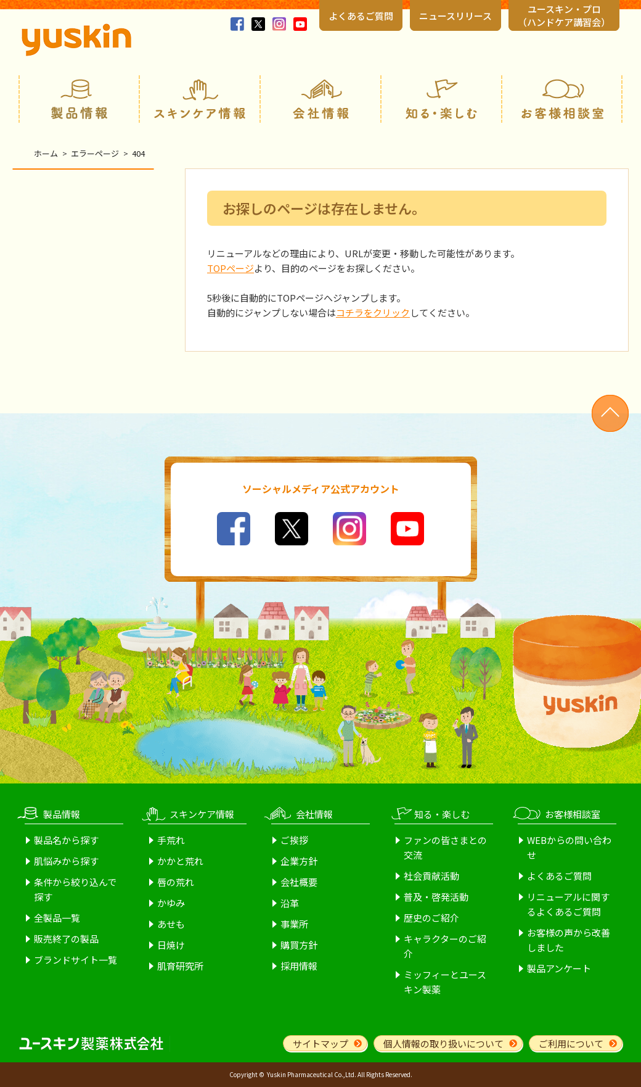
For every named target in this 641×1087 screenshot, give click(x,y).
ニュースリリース (455, 15)
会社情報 (320, 99)
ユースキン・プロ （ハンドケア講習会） (564, 15)
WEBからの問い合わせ (569, 847)
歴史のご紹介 (431, 917)
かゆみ (171, 902)
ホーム (46, 153)
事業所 (294, 923)
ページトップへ (610, 413)
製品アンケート (559, 968)
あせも (171, 923)
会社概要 (298, 881)
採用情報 (298, 965)
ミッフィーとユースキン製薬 (445, 982)
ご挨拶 (294, 839)
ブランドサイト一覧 (75, 959)
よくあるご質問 (361, 15)
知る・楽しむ (441, 99)
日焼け (171, 944)
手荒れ (171, 839)
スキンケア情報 (199, 99)
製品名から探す (66, 839)
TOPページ (230, 268)
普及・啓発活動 (436, 896)
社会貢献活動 (431, 875)
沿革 (289, 902)
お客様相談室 (562, 99)
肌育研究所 (180, 965)
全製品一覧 (57, 917)
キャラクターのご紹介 (445, 946)
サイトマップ (320, 1043)
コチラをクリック (373, 312)
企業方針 (298, 860)
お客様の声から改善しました (568, 940)
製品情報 (78, 99)
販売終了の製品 (66, 938)
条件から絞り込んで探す (75, 889)
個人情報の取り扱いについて (443, 1043)
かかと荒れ (180, 860)
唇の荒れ (175, 881)
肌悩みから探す (66, 860)
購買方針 (298, 944)
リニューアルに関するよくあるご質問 (568, 904)
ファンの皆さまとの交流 (445, 847)
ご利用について (571, 1043)
